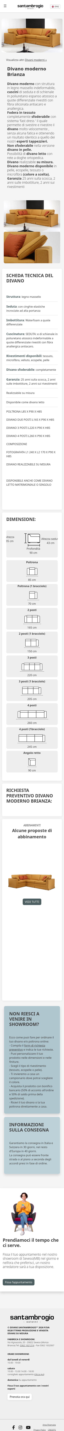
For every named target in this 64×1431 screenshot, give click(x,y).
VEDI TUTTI (32, 902)
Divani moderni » (36, 60)
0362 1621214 (27, 1345)
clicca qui (39, 1374)
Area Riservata (49, 1424)
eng (55, 6)
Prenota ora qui (20, 1397)
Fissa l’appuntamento (18, 1282)
